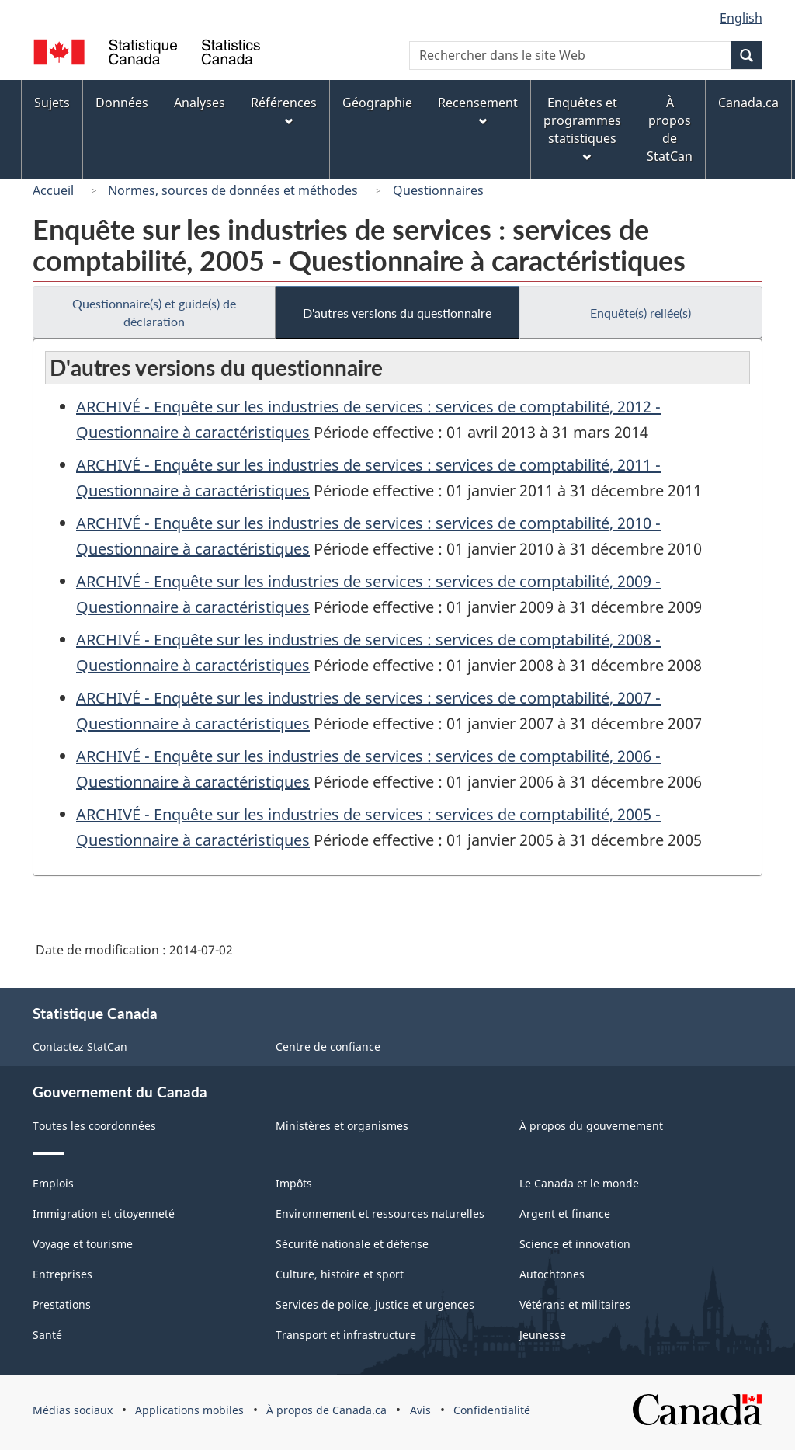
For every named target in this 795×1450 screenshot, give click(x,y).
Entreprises (62, 1274)
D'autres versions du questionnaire (397, 312)
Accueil (53, 190)
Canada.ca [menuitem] (748, 102)
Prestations (62, 1304)
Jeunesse (542, 1334)
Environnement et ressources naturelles (380, 1213)
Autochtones (552, 1274)
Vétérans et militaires (574, 1304)
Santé (47, 1334)
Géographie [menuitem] (377, 102)
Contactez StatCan (80, 1046)
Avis (420, 1410)
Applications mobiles (189, 1410)
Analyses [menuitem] (199, 102)
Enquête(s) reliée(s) (640, 312)
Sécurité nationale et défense (352, 1243)
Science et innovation (574, 1243)
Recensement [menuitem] (478, 110)
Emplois (53, 1183)
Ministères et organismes (342, 1125)
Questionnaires (438, 190)
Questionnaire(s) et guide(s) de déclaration (154, 312)
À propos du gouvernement (591, 1125)
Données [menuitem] (121, 102)
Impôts (294, 1183)
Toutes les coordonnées (94, 1125)
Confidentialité (491, 1410)
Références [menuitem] (284, 110)
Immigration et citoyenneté (104, 1213)
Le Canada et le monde (579, 1183)
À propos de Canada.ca (326, 1410)
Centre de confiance (328, 1046)
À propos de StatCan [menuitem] (670, 129)
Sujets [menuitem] (52, 102)
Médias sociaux (73, 1410)
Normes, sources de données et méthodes (233, 190)
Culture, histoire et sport (340, 1274)
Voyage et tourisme (83, 1243)
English (741, 17)
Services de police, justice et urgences (375, 1304)
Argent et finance (564, 1213)
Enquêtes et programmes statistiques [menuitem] (582, 128)
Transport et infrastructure (346, 1334)
